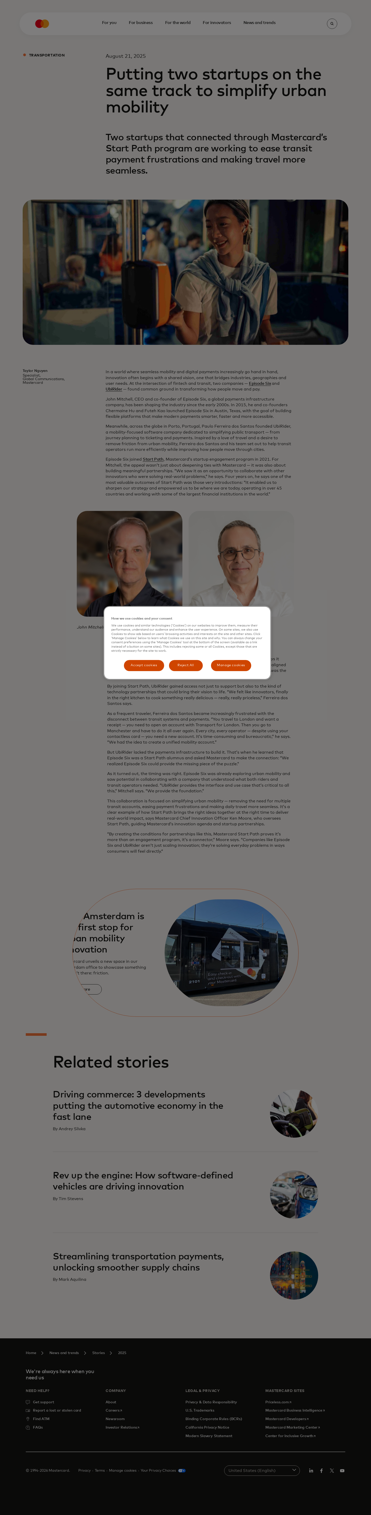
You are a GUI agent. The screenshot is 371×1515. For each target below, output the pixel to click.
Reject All (186, 665)
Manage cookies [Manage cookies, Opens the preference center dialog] (231, 665)
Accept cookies (144, 665)
